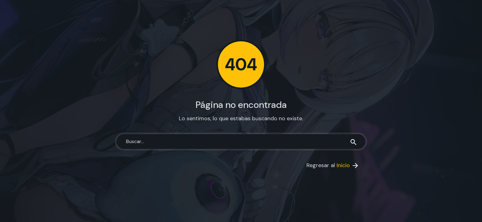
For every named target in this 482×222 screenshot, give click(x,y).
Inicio (348, 165)
